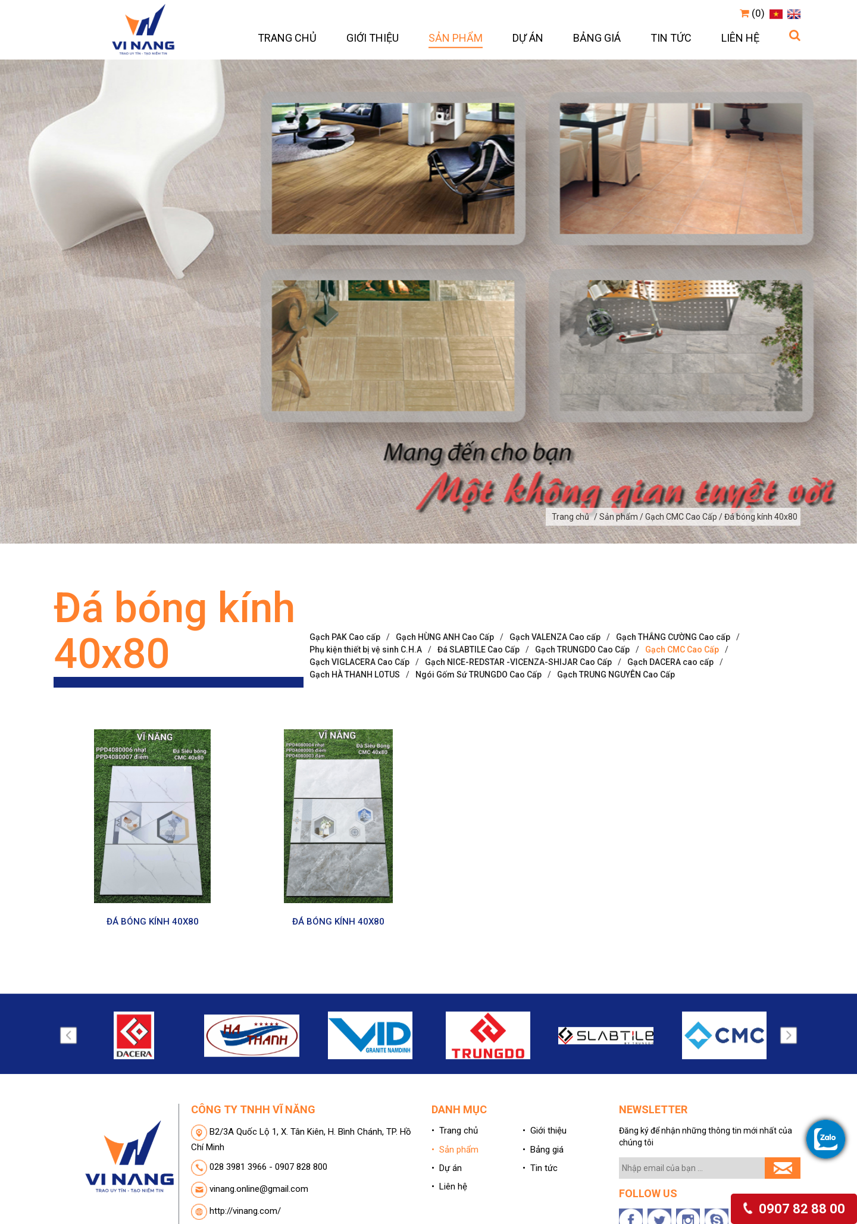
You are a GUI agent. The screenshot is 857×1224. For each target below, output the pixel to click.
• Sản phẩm (454, 1149)
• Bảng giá (543, 1149)
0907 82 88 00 (793, 1208)
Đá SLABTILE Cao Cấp (478, 649)
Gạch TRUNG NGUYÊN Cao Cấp (616, 674)
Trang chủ (570, 517)
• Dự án (446, 1168)
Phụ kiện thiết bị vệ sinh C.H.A (365, 649)
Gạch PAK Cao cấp (344, 637)
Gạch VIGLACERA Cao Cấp (359, 662)
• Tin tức (540, 1168)
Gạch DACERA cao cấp (670, 662)
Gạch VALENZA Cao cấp (554, 637)
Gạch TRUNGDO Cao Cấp (582, 649)
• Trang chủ (454, 1130)
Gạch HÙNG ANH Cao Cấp (445, 637)
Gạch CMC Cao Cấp (682, 649)
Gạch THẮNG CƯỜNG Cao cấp (673, 637)
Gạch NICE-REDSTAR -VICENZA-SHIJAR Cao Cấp (518, 662)
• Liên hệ (449, 1186)
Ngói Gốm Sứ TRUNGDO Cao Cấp (478, 674)
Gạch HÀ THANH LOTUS (354, 674)
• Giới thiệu (545, 1130)
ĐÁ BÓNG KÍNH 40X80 (153, 921)
